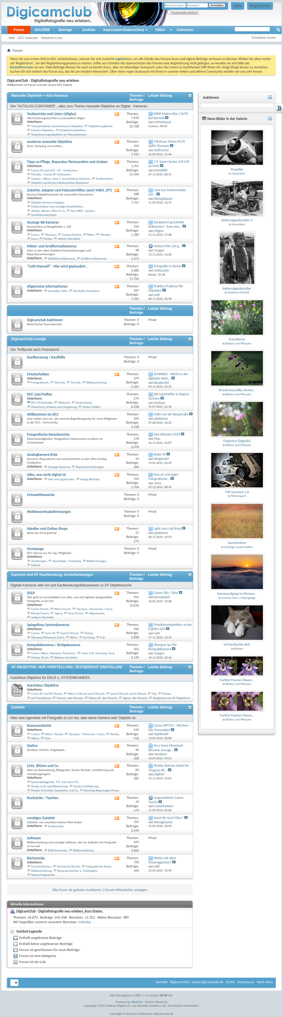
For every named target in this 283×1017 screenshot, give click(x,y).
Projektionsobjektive (72, 130)
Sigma (58, 613)
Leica (34, 239)
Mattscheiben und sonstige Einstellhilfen (57, 206)
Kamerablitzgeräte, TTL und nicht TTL (55, 782)
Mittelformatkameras (61, 258)
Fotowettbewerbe (41, 495)
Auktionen (185, 30)
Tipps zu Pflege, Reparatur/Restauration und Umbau (67, 162)
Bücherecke (36, 858)
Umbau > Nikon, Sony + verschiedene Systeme (60, 179)
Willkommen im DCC (43, 414)
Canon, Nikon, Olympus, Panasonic (53, 653)
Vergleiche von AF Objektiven (171, 698)
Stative (32, 745)
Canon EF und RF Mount (46, 694)
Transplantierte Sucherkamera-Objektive (57, 126)
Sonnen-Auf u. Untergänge (238, 598)
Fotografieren (40, 382)
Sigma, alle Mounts (135, 698)
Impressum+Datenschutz (123, 30)
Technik (76, 382)
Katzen (238, 648)
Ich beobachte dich (237, 644)
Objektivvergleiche (100, 126)
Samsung (88, 637)
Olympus (50, 235)
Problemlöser (104, 179)
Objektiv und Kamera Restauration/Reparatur (60, 183)
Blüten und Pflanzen (238, 343)
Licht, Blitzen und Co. (43, 766)
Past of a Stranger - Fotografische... (164, 476)
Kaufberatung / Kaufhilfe (46, 357)
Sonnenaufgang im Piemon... (237, 594)
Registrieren (260, 6)
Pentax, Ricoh (40, 657)
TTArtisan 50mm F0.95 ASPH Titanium (166, 144)
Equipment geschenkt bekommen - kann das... (166, 224)
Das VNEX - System (82, 211)
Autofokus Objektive (43, 685)
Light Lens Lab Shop (167, 528)
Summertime (237, 543)
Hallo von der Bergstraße (171, 414)
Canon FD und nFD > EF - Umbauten (54, 170)
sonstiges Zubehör (41, 818)
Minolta (105, 235)
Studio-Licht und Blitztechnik (49, 786)
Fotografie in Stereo (167, 266)
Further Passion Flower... (237, 680)
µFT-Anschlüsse (41, 698)
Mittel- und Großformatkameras (52, 246)
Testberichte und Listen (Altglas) (51, 114)
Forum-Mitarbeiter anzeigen (126, 890)
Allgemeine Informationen (47, 286)
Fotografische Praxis (98, 866)
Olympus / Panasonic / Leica (94, 609)
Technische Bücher (68, 866)
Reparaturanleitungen (90, 467)
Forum (18, 30)
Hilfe (237, 6)
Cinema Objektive (42, 130)
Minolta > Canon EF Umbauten (51, 174)
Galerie (35, 565)
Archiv (230, 982)
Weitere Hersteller (65, 657)
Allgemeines (96, 613)
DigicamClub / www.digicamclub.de (197, 982)
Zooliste (88, 30)
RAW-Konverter (57, 850)
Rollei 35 (160, 454)
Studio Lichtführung (86, 786)
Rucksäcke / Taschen (43, 798)
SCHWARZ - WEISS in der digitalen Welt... (168, 376)
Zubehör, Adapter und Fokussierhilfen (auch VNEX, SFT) (69, 190)
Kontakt (162, 982)
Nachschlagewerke (43, 875)
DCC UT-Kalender (42, 402)
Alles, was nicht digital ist (46, 474)
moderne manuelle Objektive (49, 142)
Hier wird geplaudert (61, 479)
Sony (47, 738)
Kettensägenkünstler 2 (237, 220)
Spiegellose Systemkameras (48, 625)
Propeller (236, 169)
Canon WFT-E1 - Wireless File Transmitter (168, 727)
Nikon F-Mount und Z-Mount (86, 694)
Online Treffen (91, 407)
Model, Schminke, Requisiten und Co (54, 790)
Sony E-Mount (70, 633)
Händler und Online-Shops (47, 528)
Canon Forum (40, 609)
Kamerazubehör (39, 725)
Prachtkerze (237, 339)
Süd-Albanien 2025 (167, 434)
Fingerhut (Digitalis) (237, 441)
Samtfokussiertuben (44, 215)
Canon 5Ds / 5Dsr (166, 593)
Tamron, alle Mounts (69, 698)
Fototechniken (38, 374)
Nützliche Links (52, 38)
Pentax (47, 239)
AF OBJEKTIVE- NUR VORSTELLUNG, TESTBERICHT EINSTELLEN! (66, 667)
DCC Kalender (28, 38)
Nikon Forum (62, 609)
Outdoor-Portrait (238, 292)
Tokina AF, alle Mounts (102, 698)
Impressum (245, 982)
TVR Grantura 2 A (237, 492)
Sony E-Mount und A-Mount (128, 694)
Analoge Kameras (59, 467)
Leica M (50, 633)
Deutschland (83, 402)
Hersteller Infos (57, 291)
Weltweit (64, 402)
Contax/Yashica (71, 235)
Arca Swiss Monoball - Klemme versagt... (166, 747)
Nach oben (265, 982)
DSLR (31, 593)
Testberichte (56, 826)
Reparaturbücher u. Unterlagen (77, 871)
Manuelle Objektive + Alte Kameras (39, 96)
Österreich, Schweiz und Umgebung (54, 407)
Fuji (102, 637)
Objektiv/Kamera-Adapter (47, 202)
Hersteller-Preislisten (86, 291)
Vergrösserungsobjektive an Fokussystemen (59, 134)
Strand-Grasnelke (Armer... (236, 390)
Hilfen (160, 30)
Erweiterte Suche (264, 37)
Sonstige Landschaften (238, 547)
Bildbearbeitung (96, 382)
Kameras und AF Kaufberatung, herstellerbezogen (52, 575)
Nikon (90, 235)
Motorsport (238, 496)
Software (34, 838)
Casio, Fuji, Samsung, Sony (98, 653)
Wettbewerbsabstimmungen (49, 512)
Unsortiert (238, 173)
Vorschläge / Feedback (67, 561)
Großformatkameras (94, 258)
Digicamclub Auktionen (45, 320)
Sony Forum (75, 613)
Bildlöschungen (96, 561)
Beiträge (65, 30)
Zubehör (18, 707)
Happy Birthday (90, 479)
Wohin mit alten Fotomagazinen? (162, 860)
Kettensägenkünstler (237, 288)
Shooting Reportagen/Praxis (101, 790)
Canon (35, 235)
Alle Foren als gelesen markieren (76, 890)
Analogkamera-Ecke (42, 454)
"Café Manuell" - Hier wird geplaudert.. (57, 266)
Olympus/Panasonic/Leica (47, 637)
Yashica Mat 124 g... (167, 246)
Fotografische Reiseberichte (48, 434)
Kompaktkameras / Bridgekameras (53, 645)
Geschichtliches (41, 866)
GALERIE (42, 30)
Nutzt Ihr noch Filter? (168, 818)
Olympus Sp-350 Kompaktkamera (162, 647)
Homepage (35, 549)
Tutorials (59, 382)
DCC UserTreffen (39, 394)
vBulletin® (137, 1002)
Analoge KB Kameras (43, 222)
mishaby (84, 922)
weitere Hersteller (69, 239)
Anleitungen (39, 561)
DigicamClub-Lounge (28, 339)
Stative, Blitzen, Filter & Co (48, 211)
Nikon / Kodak (54, 734)
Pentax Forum (40, 613)
